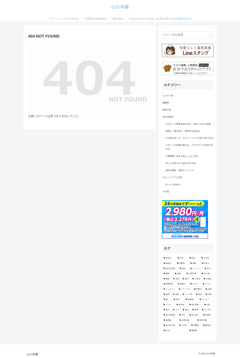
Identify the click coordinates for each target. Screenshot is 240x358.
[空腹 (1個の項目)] (208, 294)
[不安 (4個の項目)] (181, 258)
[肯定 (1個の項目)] (199, 294)
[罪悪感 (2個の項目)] (182, 263)
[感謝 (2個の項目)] (167, 273)
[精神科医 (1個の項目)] (169, 284)
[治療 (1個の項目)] (208, 289)
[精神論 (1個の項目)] (170, 320)
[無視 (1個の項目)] (166, 279)
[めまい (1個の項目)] (174, 330)
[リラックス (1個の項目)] (184, 289)
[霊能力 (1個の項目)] (182, 284)
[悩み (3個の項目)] (193, 258)
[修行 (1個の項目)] (185, 279)
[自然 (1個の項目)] (176, 294)
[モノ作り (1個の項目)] (206, 310)
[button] (210, 35)
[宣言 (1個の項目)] (178, 299)
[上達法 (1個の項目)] (196, 279)
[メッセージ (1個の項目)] (169, 289)
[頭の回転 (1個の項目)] (195, 304)
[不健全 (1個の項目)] (207, 279)
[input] (188, 34)
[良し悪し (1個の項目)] (194, 315)
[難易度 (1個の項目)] (200, 330)
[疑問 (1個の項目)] (166, 294)
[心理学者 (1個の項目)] (192, 273)
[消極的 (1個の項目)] (195, 325)
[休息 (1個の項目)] (176, 279)
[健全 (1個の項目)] (185, 310)
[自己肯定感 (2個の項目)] (170, 268)
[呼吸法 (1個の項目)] (198, 289)
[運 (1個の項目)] (167, 299)
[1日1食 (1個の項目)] (206, 273)
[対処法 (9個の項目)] (168, 258)
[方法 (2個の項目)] (208, 268)
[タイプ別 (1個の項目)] (187, 294)
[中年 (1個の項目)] (182, 315)
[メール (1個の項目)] (168, 304)
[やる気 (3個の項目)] (206, 258)
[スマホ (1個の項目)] (207, 284)
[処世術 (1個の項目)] (181, 304)
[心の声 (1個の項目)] (183, 325)
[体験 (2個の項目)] (194, 263)
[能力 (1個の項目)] (166, 310)
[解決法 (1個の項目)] (207, 325)
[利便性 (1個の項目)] (207, 315)
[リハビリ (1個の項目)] (205, 299)
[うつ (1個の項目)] (176, 310)
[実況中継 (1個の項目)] (204, 320)
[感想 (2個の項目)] (179, 273)
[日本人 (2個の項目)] (206, 263)
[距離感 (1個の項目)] (191, 299)
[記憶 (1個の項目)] (208, 304)
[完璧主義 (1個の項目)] (186, 320)
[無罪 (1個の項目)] (195, 310)
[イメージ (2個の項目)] (196, 268)
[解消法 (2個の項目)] (168, 263)
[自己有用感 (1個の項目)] (169, 315)
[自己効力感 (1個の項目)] (169, 325)
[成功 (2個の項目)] (183, 268)
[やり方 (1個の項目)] (195, 284)
